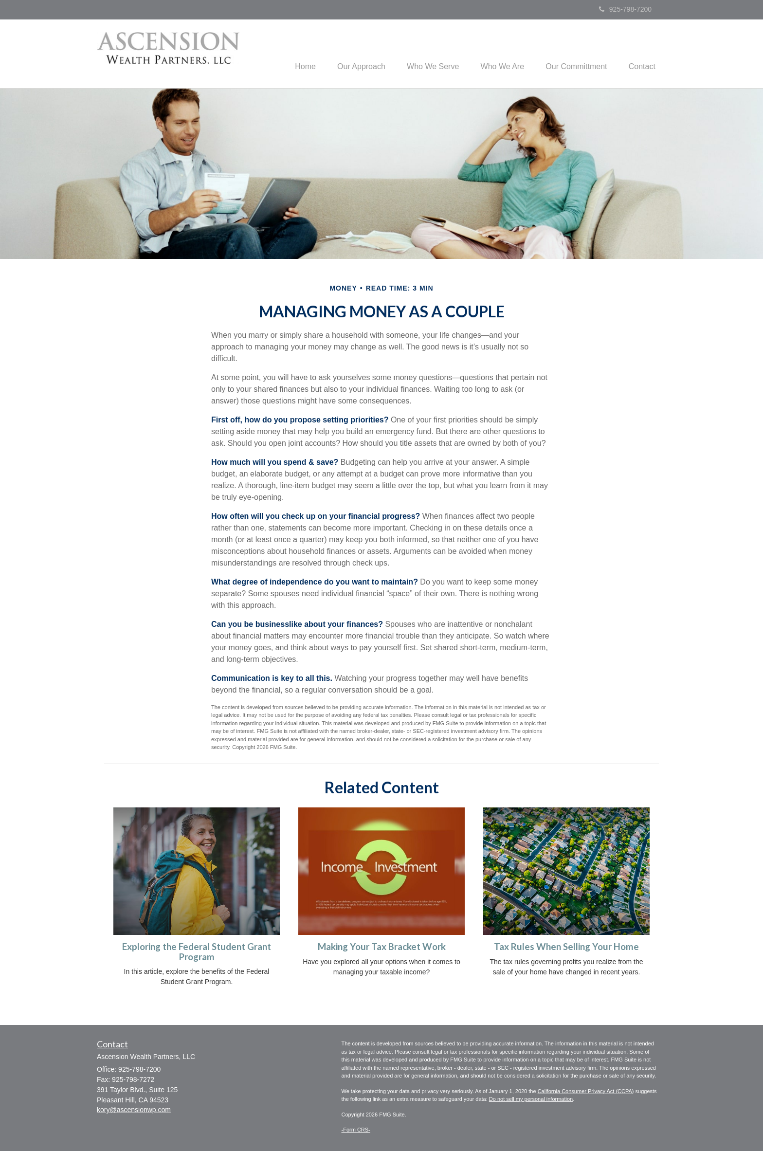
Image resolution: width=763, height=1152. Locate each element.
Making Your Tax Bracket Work (382, 947)
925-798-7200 (625, 9)
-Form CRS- (356, 1131)
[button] (348, 54)
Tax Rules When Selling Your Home (566, 947)
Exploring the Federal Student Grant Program (196, 952)
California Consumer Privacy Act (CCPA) (586, 1092)
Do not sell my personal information (531, 1100)
